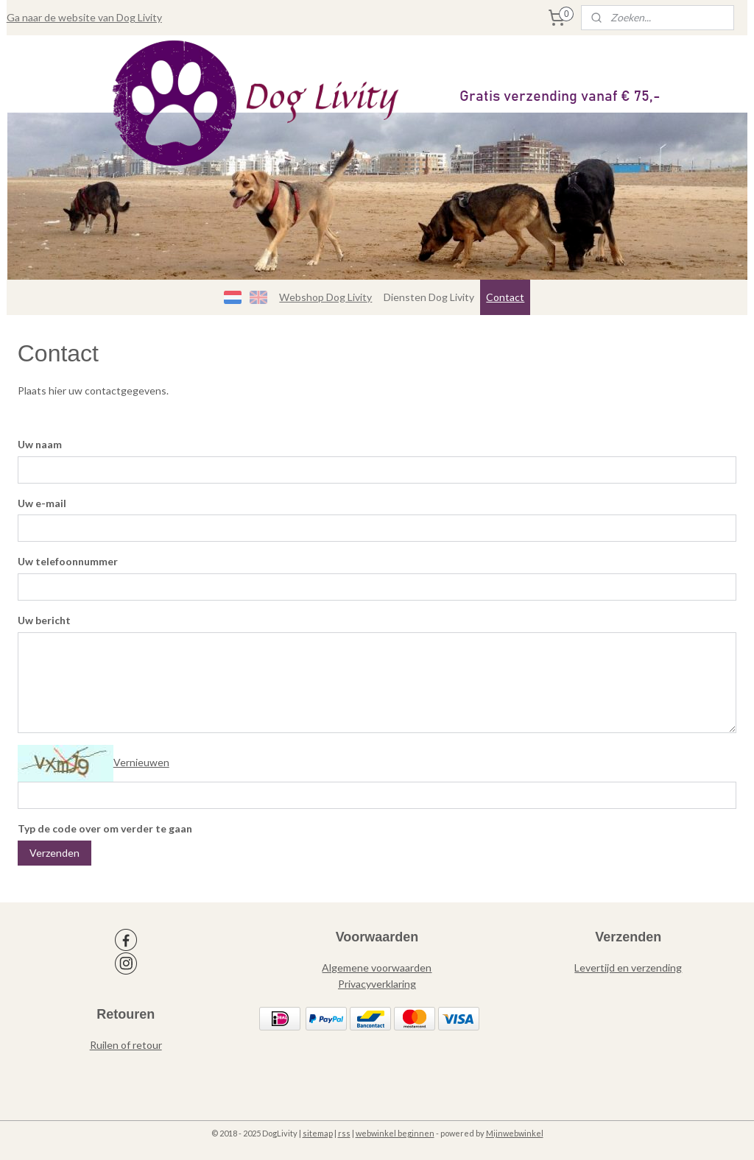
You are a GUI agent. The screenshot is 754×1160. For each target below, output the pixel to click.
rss (344, 1133)
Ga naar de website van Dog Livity (84, 17)
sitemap (318, 1133)
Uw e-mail (42, 502)
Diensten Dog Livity (429, 297)
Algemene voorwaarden (376, 967)
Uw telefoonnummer (68, 561)
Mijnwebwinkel (514, 1133)
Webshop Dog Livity (325, 297)
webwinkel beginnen (395, 1133)
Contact (505, 297)
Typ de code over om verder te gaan (105, 828)
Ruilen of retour (126, 1045)
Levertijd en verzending (628, 967)
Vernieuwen (141, 762)
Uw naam (40, 444)
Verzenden (54, 852)
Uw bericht (44, 620)
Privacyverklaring (377, 983)
